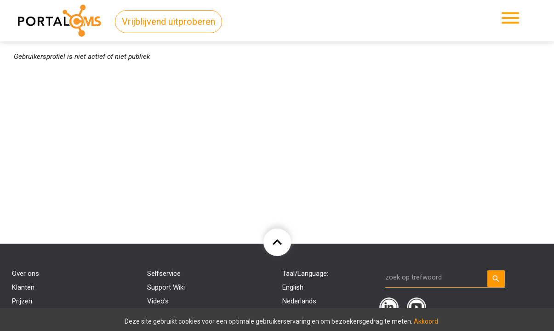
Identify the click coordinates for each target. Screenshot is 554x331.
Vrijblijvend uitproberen (168, 21)
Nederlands (299, 301)
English (292, 287)
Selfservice (164, 273)
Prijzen (22, 301)
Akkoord (426, 321)
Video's (158, 301)
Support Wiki (166, 287)
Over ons (25, 273)
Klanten (23, 287)
